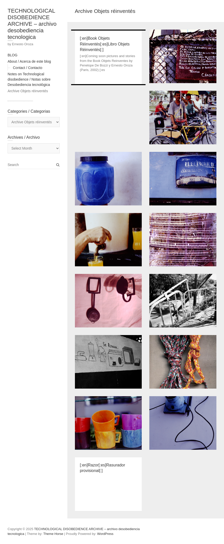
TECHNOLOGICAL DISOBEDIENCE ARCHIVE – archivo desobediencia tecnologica (32, 24)
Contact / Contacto (27, 68)
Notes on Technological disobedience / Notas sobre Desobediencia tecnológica (29, 79)
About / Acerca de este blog (29, 61)
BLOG (12, 55)
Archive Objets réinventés (28, 91)
